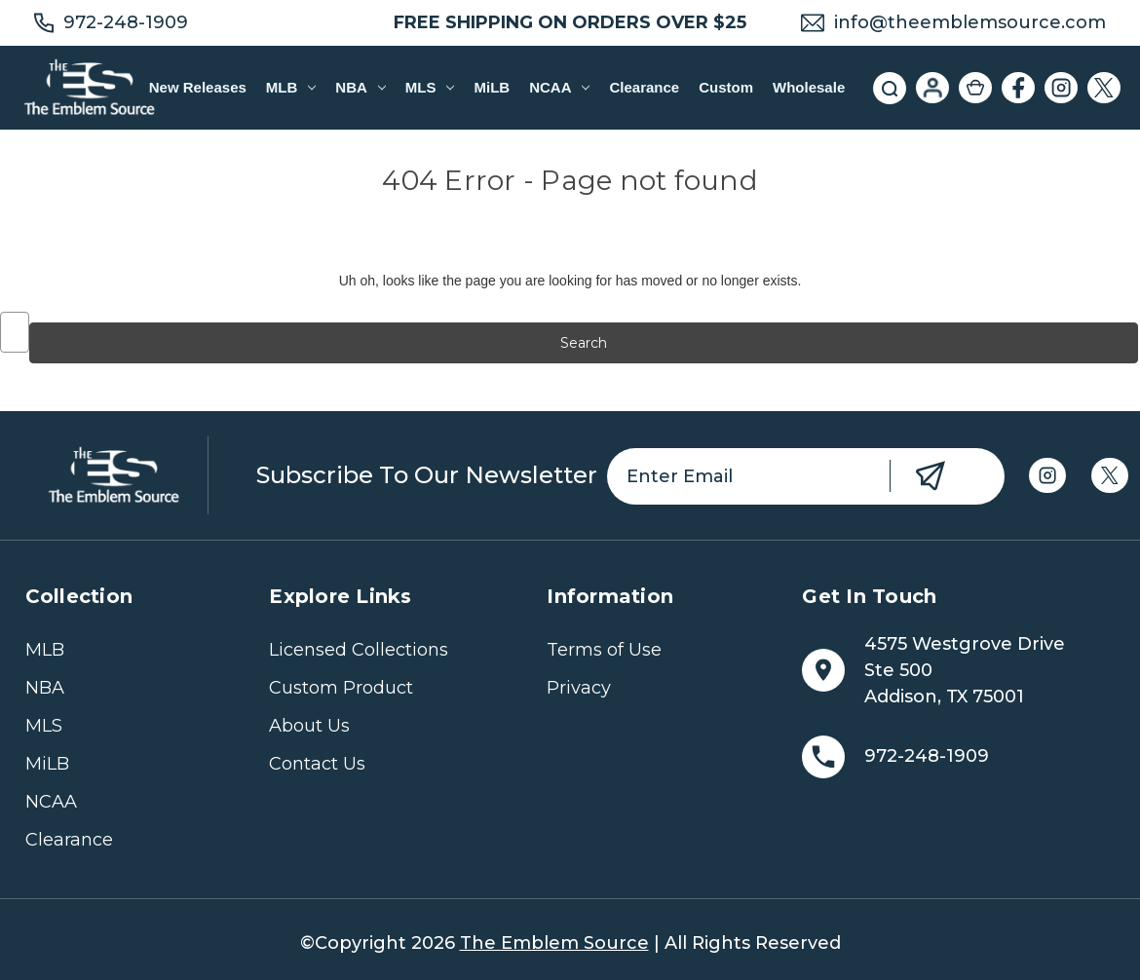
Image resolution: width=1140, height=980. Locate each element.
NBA (360, 87)
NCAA (559, 87)
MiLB (492, 87)
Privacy (579, 687)
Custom (726, 87)
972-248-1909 (125, 22)
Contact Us (317, 763)
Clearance (644, 87)
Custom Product (341, 687)
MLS (430, 87)
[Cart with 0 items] (975, 87)
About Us (309, 725)
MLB (291, 87)
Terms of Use (604, 649)
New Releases (198, 87)
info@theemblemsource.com (970, 22)
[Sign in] (932, 87)
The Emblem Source (554, 943)
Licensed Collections (358, 649)
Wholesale (809, 87)
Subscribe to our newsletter (426, 475)
